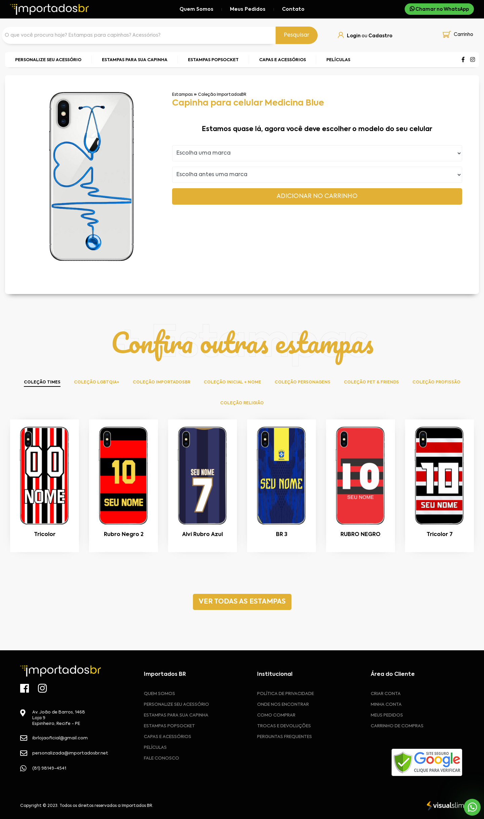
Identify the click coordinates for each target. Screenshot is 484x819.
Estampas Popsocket (169, 726)
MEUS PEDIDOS (387, 715)
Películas (155, 747)
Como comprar (276, 715)
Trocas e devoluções (284, 726)
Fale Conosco (161, 758)
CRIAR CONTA (386, 694)
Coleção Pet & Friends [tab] (371, 382)
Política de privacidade (285, 694)
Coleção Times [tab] (42, 382)
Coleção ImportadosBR (222, 95)
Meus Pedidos (248, 9)
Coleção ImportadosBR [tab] (161, 382)
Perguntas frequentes (284, 737)
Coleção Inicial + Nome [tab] (232, 382)
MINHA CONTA (386, 704)
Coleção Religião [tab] (242, 403)
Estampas (182, 95)
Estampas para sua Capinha (176, 715)
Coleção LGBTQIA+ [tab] (96, 382)
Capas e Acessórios (167, 737)
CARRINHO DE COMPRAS (397, 726)
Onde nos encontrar (283, 704)
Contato (293, 9)
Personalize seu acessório (176, 704)
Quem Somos (196, 9)
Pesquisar (296, 35)
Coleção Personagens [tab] (302, 382)
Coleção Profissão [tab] (436, 382)
